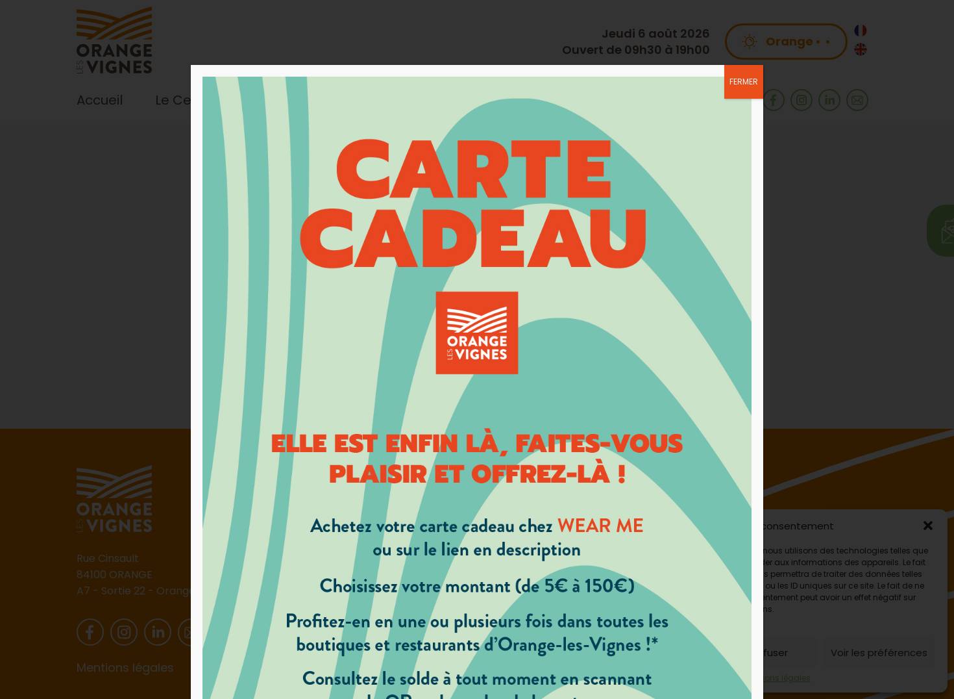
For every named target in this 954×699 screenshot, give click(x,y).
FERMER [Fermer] (743, 81)
